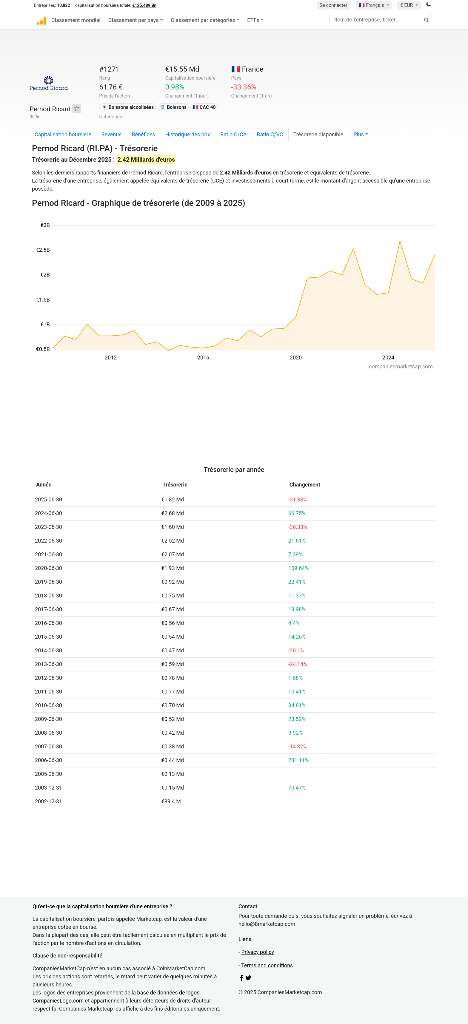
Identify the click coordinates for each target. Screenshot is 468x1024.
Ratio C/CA (233, 134)
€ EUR (407, 5)
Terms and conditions (267, 965)
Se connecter (333, 5)
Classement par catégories (203, 20)
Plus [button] (358, 134)
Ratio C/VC (270, 134)
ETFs (253, 20)
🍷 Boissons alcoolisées (127, 107)
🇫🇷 (372, 5)
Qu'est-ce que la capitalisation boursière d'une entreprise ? (102, 906)
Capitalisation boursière (63, 134)
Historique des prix (187, 134)
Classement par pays (133, 20)
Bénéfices (143, 134)
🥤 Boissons (173, 107)
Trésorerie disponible (318, 134)
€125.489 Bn (144, 5)
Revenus (111, 134)
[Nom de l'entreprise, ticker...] (380, 19)
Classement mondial (76, 20)
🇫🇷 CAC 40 (204, 107)
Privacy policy (257, 952)
